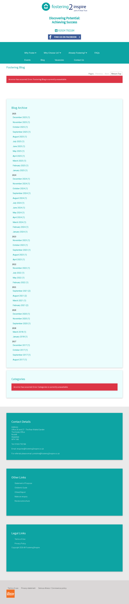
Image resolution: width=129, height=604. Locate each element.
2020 (14, 310)
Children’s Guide (21, 488)
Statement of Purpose (23, 483)
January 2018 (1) (20, 336)
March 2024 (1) (19, 222)
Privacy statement (28, 588)
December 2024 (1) (21, 179)
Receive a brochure (22, 501)
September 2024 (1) (21, 193)
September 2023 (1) (21, 250)
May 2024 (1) (18, 212)
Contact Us (79, 60)
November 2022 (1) (21, 268)
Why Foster (30, 53)
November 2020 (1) (21, 318)
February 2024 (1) (20, 227)
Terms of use (13, 588)
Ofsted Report (20, 492)
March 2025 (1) (19, 161)
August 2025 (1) (20, 137)
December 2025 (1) (21, 117)
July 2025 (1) (18, 141)
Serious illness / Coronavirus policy (52, 588)
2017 (14, 341)
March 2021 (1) (19, 300)
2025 (14, 113)
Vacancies (59, 60)
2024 (14, 175)
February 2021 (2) (20, 305)
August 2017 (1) (20, 359)
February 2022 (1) (20, 282)
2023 (14, 236)
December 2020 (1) (21, 314)
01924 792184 (20, 444)
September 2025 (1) (21, 132)
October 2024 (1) (20, 188)
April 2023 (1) (19, 259)
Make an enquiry (21, 497)
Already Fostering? (78, 53)
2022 (14, 264)
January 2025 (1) (20, 170)
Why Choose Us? (52, 53)
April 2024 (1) (19, 217)
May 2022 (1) (18, 278)
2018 (14, 328)
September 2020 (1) (21, 323)
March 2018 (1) (19, 332)
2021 (14, 287)
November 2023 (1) (21, 240)
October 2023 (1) (20, 245)
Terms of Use (20, 539)
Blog (43, 60)
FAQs (97, 53)
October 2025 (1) (20, 127)
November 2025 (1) (21, 122)
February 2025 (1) (20, 165)
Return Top (116, 73)
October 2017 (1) (20, 350)
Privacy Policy (20, 544)
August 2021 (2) (20, 296)
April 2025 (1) (19, 156)
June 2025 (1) (19, 146)
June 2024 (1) (19, 208)
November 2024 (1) (21, 183)
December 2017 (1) (21, 345)
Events (27, 60)
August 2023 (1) (20, 255)
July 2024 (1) (18, 203)
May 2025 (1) (18, 151)
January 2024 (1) (20, 232)
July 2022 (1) (18, 273)
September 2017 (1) (21, 355)
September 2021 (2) (21, 291)
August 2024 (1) (20, 198)
